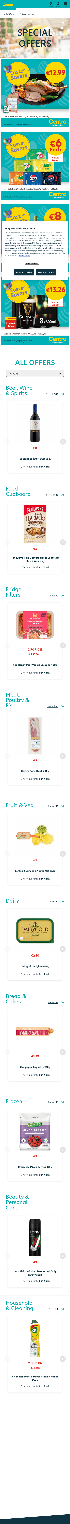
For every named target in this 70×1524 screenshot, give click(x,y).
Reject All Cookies (24, 272)
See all (52, 394)
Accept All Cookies (46, 272)
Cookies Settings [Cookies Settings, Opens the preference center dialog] (32, 264)
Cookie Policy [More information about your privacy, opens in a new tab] (24, 256)
